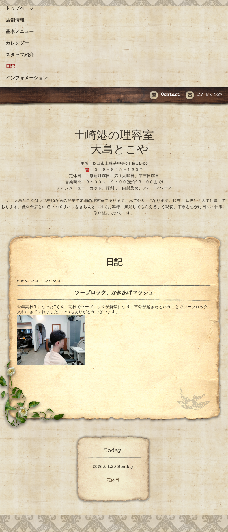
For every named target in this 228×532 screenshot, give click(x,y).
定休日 (113, 480)
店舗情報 (15, 20)
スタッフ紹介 (20, 55)
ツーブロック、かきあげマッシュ (114, 293)
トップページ (20, 9)
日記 (10, 67)
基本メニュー (20, 32)
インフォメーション (27, 78)
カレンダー (17, 44)
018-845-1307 (204, 95)
